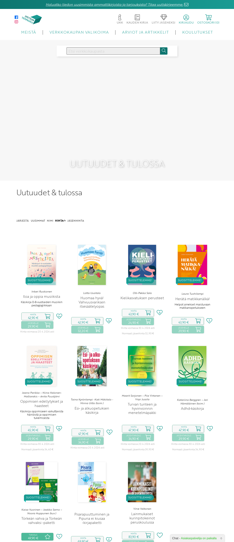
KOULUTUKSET (197, 32)
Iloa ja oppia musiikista (41, 269)
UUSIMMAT (38, 194)
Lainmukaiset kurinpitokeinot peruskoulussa (142, 491)
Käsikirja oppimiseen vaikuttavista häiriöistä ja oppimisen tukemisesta (41, 388)
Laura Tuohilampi (192, 267)
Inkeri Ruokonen (41, 265)
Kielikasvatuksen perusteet (142, 271)
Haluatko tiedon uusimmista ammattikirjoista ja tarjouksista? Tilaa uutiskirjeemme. (114, 4)
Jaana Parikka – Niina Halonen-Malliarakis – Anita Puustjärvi (41, 367)
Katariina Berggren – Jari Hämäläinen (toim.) (192, 375)
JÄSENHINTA (75, 194)
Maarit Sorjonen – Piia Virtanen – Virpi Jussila (142, 370)
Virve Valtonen (142, 482)
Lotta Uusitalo (92, 266)
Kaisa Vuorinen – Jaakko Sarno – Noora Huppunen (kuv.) (41, 484)
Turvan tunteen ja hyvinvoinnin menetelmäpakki (142, 381)
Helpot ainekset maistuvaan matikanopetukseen (192, 279)
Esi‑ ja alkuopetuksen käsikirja (92, 383)
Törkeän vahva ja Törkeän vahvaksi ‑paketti (41, 493)
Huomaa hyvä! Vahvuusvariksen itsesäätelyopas (92, 275)
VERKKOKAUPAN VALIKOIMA (79, 32)
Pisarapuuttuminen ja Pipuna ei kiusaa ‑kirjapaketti (91, 491)
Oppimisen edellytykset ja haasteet (41, 376)
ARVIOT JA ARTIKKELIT (145, 32)
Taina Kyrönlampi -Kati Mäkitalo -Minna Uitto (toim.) (92, 374)
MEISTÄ (28, 32)
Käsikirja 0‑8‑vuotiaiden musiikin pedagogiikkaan (41, 276)
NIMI (50, 194)
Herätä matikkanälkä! (192, 272)
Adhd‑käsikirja (192, 382)
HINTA (60, 194)
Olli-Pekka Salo (142, 266)
